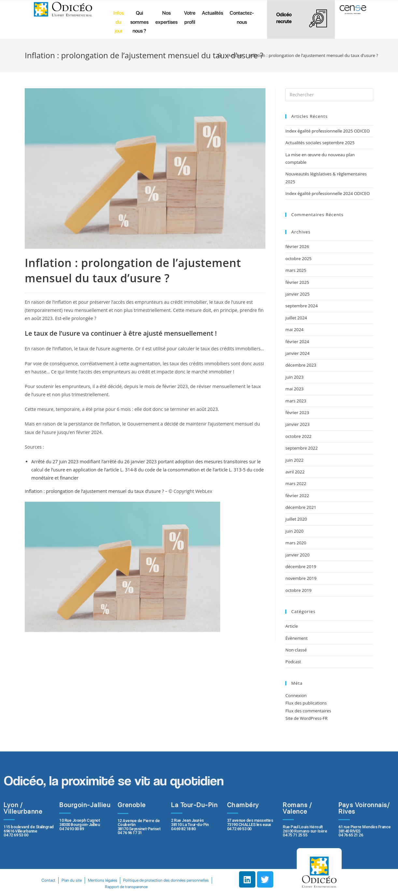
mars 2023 (295, 401)
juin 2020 (294, 531)
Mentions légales (150, 880)
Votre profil (189, 17)
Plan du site (117, 880)
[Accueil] (220, 55)
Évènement (296, 638)
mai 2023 (294, 389)
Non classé (295, 650)
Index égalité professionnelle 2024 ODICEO (327, 193)
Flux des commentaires (308, 711)
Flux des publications (306, 703)
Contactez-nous (242, 17)
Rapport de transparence (173, 886)
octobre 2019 (298, 590)
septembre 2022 (301, 448)
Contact (92, 880)
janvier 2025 (297, 294)
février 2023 (297, 412)
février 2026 (297, 246)
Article (291, 626)
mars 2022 (295, 483)
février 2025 (297, 282)
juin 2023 (294, 377)
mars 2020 (295, 543)
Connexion (295, 695)
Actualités (212, 13)
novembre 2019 (300, 578)
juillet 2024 (296, 318)
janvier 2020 (297, 555)
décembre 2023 (300, 365)
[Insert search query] (329, 94)
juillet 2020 (296, 519)
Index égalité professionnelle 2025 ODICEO (327, 131)
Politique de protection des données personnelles (100, 886)
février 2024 (297, 341)
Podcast (293, 662)
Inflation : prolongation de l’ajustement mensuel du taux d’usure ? (94, 491)
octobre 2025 (298, 258)
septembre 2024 (301, 306)
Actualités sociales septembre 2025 (321, 143)
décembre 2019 (300, 566)
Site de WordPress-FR (306, 718)
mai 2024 (294, 329)
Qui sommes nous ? (139, 22)
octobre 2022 (298, 436)
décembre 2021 (300, 507)
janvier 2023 (297, 424)
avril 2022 (295, 472)
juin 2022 (294, 460)
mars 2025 (295, 270)
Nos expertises (166, 17)
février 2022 (297, 495)
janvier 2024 (297, 353)
